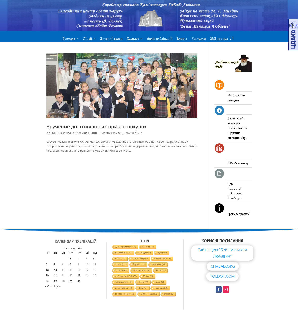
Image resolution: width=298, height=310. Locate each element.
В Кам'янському (238, 163)
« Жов (48, 286)
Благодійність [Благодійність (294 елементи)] (123, 253)
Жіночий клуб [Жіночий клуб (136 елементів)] (162, 259)
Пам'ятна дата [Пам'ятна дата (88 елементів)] (141, 270)
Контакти (198, 39)
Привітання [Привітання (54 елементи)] (161, 288)
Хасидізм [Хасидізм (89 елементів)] (121, 270)
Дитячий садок (111, 39)
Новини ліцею (133, 133)
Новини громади (111, 133)
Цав (230, 184)
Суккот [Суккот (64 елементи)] (160, 282)
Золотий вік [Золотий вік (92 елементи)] (158, 264)
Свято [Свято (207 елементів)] (120, 259)
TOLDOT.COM (222, 276)
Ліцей (87, 39)
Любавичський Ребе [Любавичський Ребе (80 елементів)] (126, 276)
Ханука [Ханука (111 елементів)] (120, 264)
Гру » (57, 286)
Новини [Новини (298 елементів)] (148, 247)
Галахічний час (237, 128)
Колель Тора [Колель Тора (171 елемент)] (140, 259)
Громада (69, 39)
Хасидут (133, 39)
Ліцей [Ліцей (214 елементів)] (162, 253)
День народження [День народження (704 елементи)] (125, 247)
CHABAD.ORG (223, 266)
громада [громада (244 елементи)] (144, 253)
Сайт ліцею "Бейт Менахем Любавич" (222, 253)
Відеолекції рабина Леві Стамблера (235, 193)
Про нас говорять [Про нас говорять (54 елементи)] (124, 294)
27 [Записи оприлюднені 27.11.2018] (55, 281)
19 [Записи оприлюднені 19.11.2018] (47, 275)
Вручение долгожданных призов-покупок (96, 126)
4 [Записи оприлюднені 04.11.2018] (94, 258)
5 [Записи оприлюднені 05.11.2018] (46, 264)
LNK (53, 133)
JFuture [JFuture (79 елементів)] (148, 276)
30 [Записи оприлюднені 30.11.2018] (78, 281)
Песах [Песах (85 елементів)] (161, 270)
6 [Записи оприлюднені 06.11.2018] (54, 264)
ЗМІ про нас (219, 39)
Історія (182, 39)
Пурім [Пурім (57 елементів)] (143, 288)
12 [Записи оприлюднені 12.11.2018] (47, 270)
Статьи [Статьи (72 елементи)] (143, 282)
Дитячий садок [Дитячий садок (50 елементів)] (149, 294)
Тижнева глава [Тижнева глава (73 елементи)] (123, 282)
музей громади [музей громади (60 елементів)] (123, 288)
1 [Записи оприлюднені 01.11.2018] (70, 258)
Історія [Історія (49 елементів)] (169, 294)
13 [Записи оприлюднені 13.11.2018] (55, 270)
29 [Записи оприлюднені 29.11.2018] (71, 281)
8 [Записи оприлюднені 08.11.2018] (70, 264)
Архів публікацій (160, 39)
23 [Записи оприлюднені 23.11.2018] (78, 275)
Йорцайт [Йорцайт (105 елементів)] (139, 264)
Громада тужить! (239, 214)
